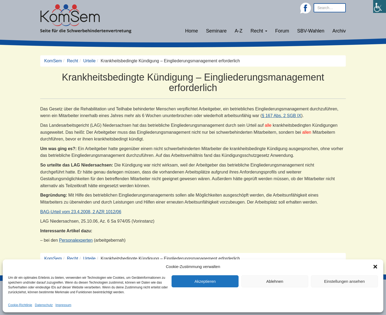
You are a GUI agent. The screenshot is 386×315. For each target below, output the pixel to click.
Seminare (216, 31)
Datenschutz (44, 305)
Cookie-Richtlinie (20, 305)
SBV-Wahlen (310, 31)
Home (191, 31)
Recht (259, 31)
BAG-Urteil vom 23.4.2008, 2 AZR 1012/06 (80, 211)
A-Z (239, 31)
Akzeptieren (205, 281)
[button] (375, 266)
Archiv (339, 31)
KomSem (53, 61)
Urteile (89, 61)
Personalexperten (75, 240)
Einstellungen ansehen (344, 281)
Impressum (63, 305)
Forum (282, 31)
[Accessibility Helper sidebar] (379, 6)
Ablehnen (274, 281)
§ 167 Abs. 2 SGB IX (281, 115)
